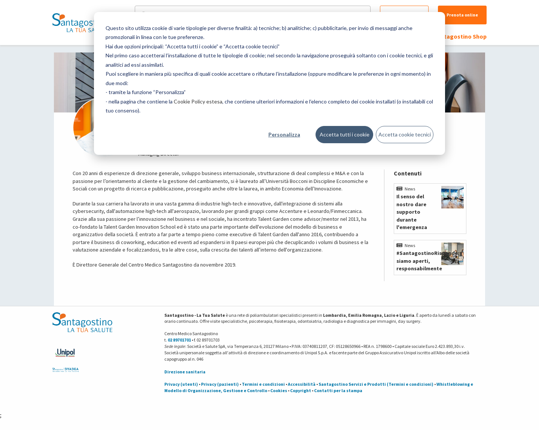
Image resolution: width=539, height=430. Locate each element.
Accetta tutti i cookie (344, 134)
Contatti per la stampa (338, 390)
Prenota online (462, 15)
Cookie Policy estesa (198, 101)
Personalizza (284, 134)
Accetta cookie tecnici (404, 134)
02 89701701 (179, 340)
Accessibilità (302, 384)
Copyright (300, 390)
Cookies (278, 390)
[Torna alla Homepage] (80, 22)
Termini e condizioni (263, 384)
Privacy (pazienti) (220, 384)
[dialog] (269, 83)
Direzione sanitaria (184, 372)
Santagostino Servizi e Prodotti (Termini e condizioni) (376, 384)
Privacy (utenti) (181, 384)
